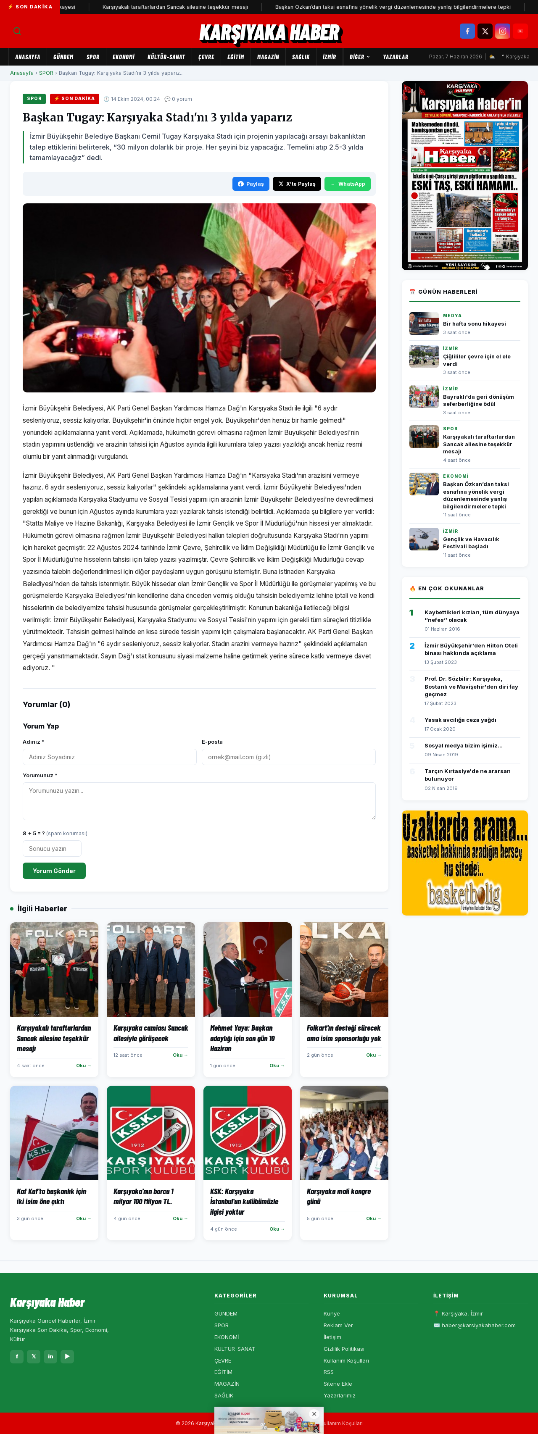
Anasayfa (27, 57)
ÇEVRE (206, 57)
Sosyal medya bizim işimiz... (464, 745)
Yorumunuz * (40, 775)
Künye (332, 1313)
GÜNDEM (63, 57)
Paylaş (251, 184)
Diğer (360, 57)
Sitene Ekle (338, 1383)
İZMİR (329, 57)
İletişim (332, 1337)
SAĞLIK (301, 57)
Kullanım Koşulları (346, 1360)
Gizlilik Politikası (344, 1348)
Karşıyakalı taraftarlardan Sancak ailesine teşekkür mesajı (186, 7)
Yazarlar (396, 57)
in (50, 1356)
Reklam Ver (338, 1325)
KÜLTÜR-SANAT (166, 57)
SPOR (93, 57)
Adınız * (34, 741)
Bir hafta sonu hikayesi (474, 324)
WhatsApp (347, 184)
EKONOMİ (123, 57)
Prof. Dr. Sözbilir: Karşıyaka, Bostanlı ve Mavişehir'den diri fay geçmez (471, 686)
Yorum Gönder (54, 870)
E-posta (212, 741)
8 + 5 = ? (55, 833)
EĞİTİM (235, 57)
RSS (329, 1371)
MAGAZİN (268, 57)
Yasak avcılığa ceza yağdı (460, 719)
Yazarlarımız (340, 1395)
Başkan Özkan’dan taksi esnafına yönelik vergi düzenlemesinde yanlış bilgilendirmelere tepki (404, 7)
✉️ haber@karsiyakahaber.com (474, 1325)
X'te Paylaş (297, 184)
